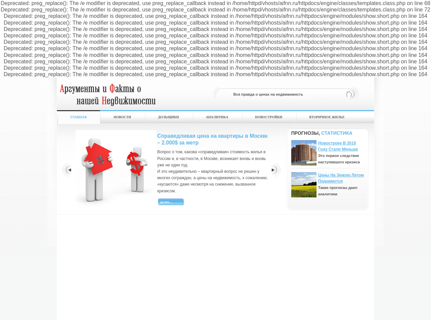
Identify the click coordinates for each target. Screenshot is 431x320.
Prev (67, 169)
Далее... (166, 202)
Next (276, 169)
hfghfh (107, 97)
